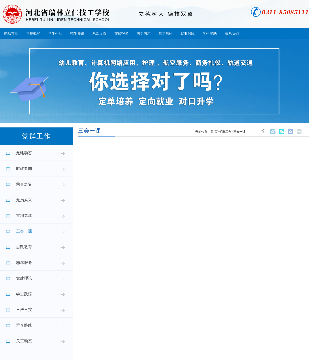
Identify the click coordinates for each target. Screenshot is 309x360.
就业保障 (188, 33)
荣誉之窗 (24, 184)
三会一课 (24, 231)
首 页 (214, 131)
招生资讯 (77, 33)
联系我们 (232, 33)
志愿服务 (24, 262)
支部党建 (24, 215)
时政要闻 (24, 168)
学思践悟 (24, 294)
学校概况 (33, 33)
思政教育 (24, 247)
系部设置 (99, 33)
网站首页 (11, 33)
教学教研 (165, 33)
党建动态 (24, 153)
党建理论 (24, 278)
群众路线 (24, 325)
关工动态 (24, 341)
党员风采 (24, 200)
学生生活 (55, 33)
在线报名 (121, 33)
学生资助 (210, 33)
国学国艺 (143, 33)
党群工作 (225, 131)
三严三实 (24, 309)
